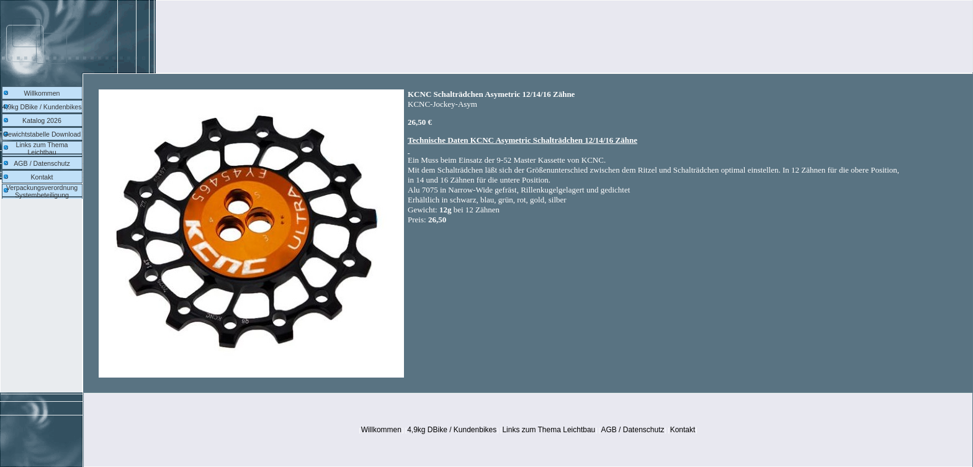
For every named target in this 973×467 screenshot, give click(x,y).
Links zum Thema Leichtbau (42, 148)
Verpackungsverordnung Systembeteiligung (42, 191)
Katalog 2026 (41, 120)
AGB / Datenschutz (42, 163)
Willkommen (42, 93)
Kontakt (41, 177)
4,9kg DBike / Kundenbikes (42, 107)
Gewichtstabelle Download (42, 134)
